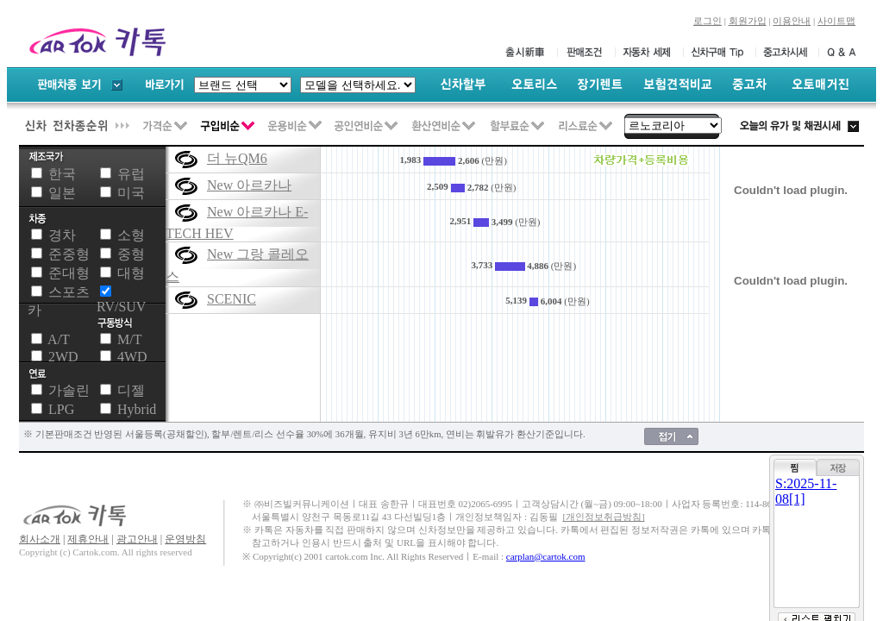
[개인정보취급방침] (603, 517)
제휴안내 (88, 539)
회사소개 (39, 539)
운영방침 (185, 539)
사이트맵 (836, 21)
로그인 (707, 21)
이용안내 (792, 21)
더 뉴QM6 (237, 158)
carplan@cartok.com (546, 556)
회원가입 (748, 21)
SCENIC (231, 299)
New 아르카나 (249, 185)
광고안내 (137, 539)
